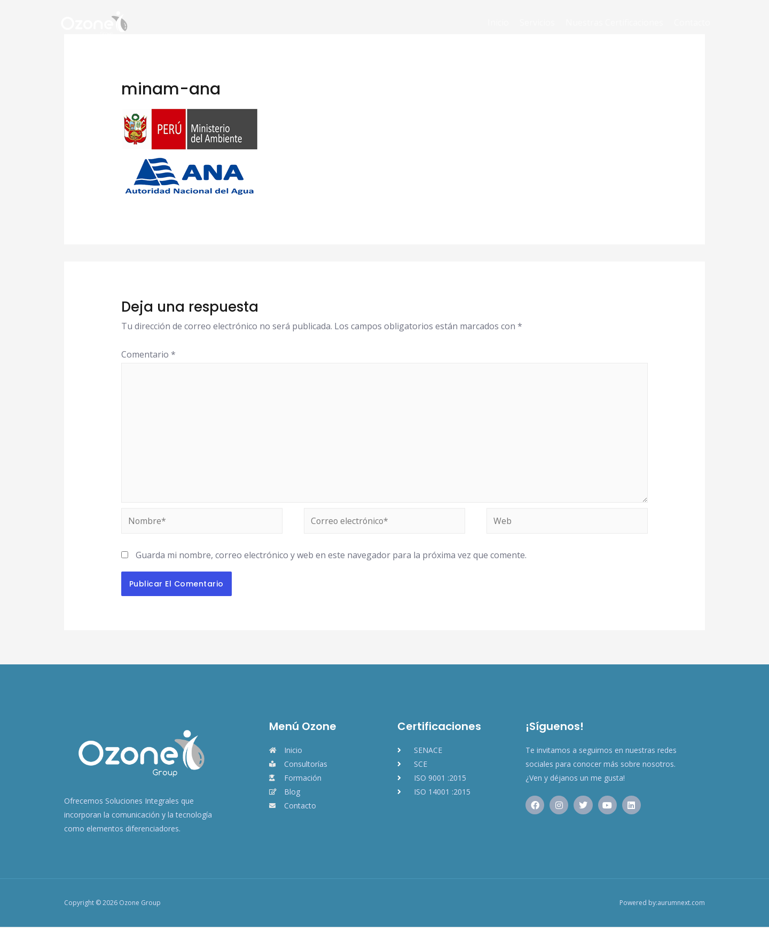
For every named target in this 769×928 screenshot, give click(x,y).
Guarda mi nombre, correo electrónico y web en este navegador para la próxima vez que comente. (331, 556)
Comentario (148, 354)
